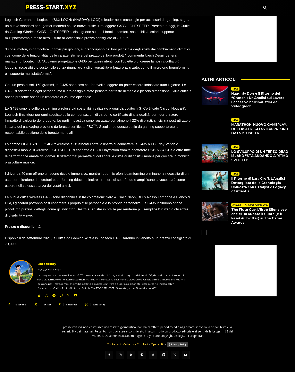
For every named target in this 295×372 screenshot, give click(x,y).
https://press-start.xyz (48, 269)
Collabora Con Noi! (135, 344)
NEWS (235, 88)
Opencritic (158, 344)
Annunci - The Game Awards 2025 (250, 204)
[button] (265, 8)
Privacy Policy (178, 344)
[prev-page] (204, 232)
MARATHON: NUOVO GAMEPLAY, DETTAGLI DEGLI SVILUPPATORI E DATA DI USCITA (260, 129)
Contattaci (114, 344)
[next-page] (210, 232)
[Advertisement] (246, 36)
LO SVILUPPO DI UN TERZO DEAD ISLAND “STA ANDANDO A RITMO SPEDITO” (260, 156)
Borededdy (46, 264)
